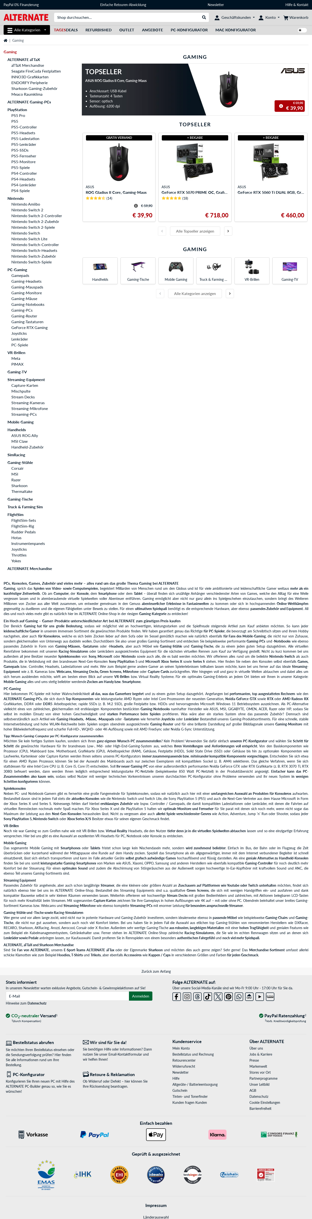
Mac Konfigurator (235, 29)
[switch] (302, 30)
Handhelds (16, 429)
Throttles (19, 555)
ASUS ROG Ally (24, 435)
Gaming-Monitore (26, 292)
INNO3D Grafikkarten (30, 76)
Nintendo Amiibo (25, 204)
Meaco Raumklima (27, 94)
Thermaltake (21, 491)
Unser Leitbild (259, 1084)
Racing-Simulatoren (73, 651)
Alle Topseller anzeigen (195, 231)
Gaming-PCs (22, 310)
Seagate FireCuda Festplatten (36, 71)
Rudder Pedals (23, 531)
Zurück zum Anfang (156, 971)
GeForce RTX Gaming (29, 327)
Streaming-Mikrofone (29, 408)
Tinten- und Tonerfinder (190, 1096)
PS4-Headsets (23, 179)
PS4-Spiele (20, 190)
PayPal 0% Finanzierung (21, 5)
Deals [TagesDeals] (66, 29)
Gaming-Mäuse (24, 298)
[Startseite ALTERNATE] (26, 17)
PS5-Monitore (23, 161)
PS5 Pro (18, 115)
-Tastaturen (90, 646)
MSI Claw (19, 441)
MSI (14, 474)
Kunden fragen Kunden (189, 1102)
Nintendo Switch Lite (29, 238)
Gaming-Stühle (20, 462)
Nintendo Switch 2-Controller (36, 215)
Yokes (16, 560)
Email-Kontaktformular (125, 1054)
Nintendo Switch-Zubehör (33, 256)
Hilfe (288, 5)
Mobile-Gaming (254, 636)
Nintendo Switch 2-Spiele (33, 227)
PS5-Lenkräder (23, 144)
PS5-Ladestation (25, 138)
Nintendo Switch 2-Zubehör (35, 221)
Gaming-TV (17, 371)
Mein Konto (181, 1048)
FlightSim (15, 514)
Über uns (256, 1048)
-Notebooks (282, 641)
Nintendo (15, 198)
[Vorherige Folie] (162, 231)
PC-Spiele (19, 344)
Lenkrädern (106, 651)
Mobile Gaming (20, 422)
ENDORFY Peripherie (29, 82)
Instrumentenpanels (28, 543)
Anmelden (140, 996)
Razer (16, 479)
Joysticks (19, 333)
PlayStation (17, 109)
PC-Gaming (17, 269)
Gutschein (179, 1090)
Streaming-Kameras (28, 402)
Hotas (16, 537)
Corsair (17, 468)
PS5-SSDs (19, 150)
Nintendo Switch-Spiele (31, 262)
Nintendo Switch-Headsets (34, 250)
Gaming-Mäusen (67, 646)
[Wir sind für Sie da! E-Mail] (118, 1042)
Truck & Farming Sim (25, 506)
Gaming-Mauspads (27, 287)
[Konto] (269, 17)
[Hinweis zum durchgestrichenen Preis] (281, 106)
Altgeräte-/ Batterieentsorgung (195, 1084)
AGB (252, 1090)
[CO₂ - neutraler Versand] (31, 1016)
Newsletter (216, 5)
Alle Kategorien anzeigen (195, 293)
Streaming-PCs (24, 414)
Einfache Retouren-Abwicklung (123, 5)
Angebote (152, 29)
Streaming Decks (85, 672)
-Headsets (115, 646)
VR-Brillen (16, 352)
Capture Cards (158, 672)
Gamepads (20, 275)
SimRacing (16, 454)
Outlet (126, 29)
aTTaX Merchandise (27, 65)
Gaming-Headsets (26, 281)
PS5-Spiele (20, 167)
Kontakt (302, 5)
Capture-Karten (24, 385)
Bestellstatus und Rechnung (193, 1054)
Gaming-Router (24, 316)
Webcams (64, 672)
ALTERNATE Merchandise (29, 568)
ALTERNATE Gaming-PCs (29, 102)
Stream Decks (23, 397)
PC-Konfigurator (189, 29)
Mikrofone (131, 672)
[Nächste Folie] (228, 231)
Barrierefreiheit (260, 1108)
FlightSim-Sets (23, 520)
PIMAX (17, 364)
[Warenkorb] (296, 17)
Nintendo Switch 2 (27, 210)
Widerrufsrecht (183, 1066)
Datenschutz (37, 1003)
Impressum (156, 1205)
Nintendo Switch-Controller (35, 244)
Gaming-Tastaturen (27, 321)
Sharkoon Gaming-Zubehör (34, 88)
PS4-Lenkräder (23, 184)
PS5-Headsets (23, 132)
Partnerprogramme (263, 1078)
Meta (15, 358)
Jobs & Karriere (260, 1054)
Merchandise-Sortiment (267, 950)
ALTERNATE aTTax (100, 950)
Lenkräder (19, 339)
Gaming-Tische (20, 499)
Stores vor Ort (260, 1072)
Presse (254, 1060)
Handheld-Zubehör (27, 447)
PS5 (14, 121)
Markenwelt (258, 1066)
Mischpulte (20, 391)
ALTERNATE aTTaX (23, 59)
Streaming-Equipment (26, 379)
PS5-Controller (24, 127)
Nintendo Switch (25, 233)
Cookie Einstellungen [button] (264, 1102)
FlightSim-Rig (22, 526)
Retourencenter (184, 1060)
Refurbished (98, 29)
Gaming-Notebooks (27, 304)
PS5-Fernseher (23, 156)
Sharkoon (19, 485)
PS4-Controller (24, 173)
